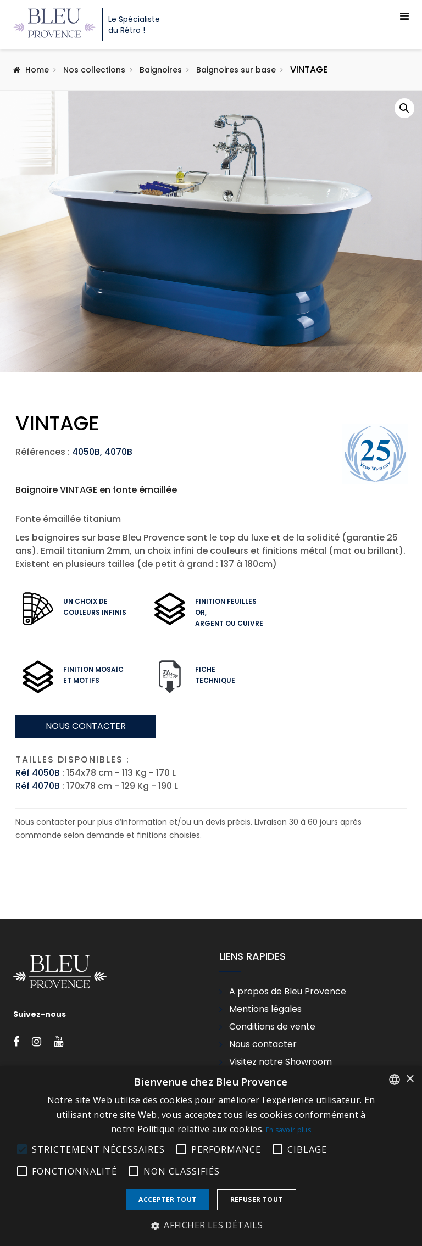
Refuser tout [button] (256, 1199)
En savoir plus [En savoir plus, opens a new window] (288, 1129)
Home (37, 69)
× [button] (410, 1079)
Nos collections (94, 69)
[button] (404, 108)
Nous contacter (86, 816)
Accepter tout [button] (167, 1199)
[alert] (211, 1156)
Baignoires (161, 69)
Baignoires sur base (236, 69)
